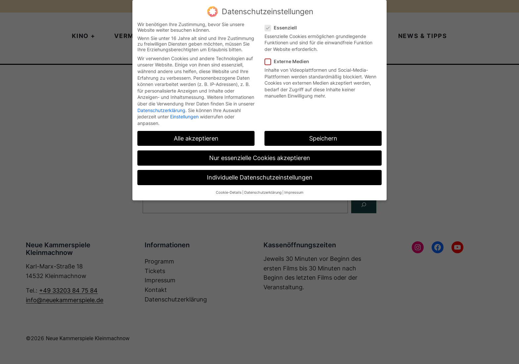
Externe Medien (289, 61)
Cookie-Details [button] (229, 192)
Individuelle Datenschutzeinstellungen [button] (259, 177)
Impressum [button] (294, 192)
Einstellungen (184, 116)
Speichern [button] (323, 138)
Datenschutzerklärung (161, 110)
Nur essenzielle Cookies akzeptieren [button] (259, 157)
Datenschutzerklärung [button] (263, 192)
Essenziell (283, 27)
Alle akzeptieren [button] (196, 138)
